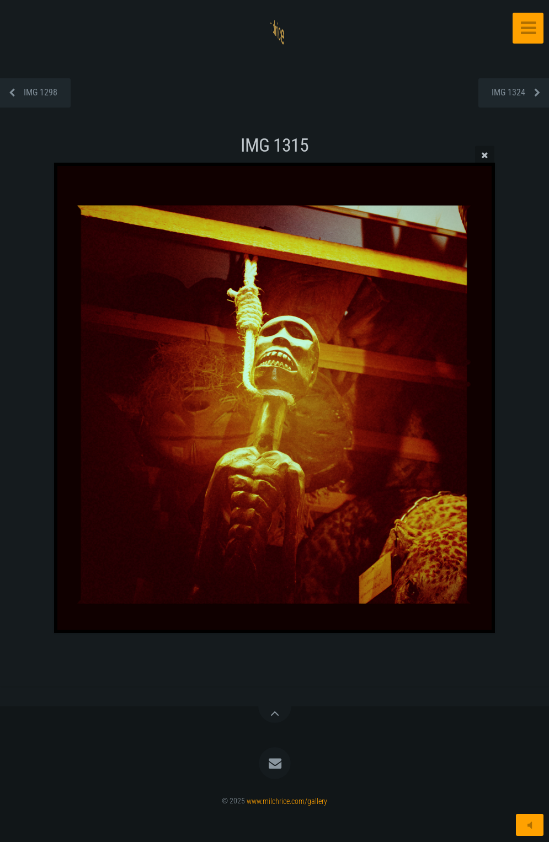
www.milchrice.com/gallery (287, 801)
